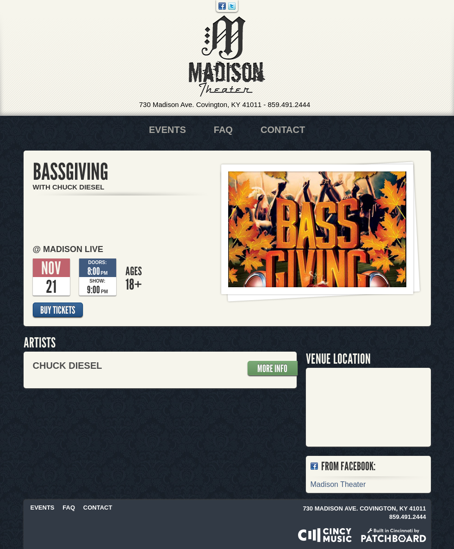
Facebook (222, 6)
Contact (283, 130)
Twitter (232, 6)
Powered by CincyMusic (325, 535)
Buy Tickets (57, 310)
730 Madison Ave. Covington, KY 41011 (200, 104)
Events (167, 130)
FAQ (223, 130)
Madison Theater (227, 56)
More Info (272, 368)
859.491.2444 (288, 104)
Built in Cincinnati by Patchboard (393, 535)
